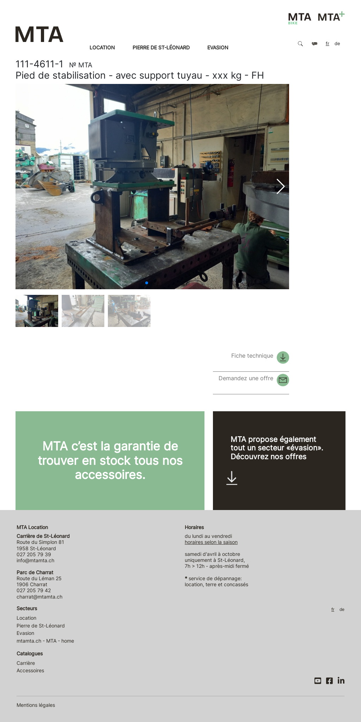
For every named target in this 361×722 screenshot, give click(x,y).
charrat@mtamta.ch (39, 597)
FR (327, 43)
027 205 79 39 (34, 554)
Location (102, 47)
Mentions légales (36, 705)
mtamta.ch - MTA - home (45, 641)
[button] (146, 282)
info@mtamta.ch (35, 560)
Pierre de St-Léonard (161, 47)
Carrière (26, 663)
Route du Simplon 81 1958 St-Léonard (43, 542)
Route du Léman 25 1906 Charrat (39, 578)
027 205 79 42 (34, 590)
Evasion (217, 47)
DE (337, 43)
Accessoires (30, 670)
